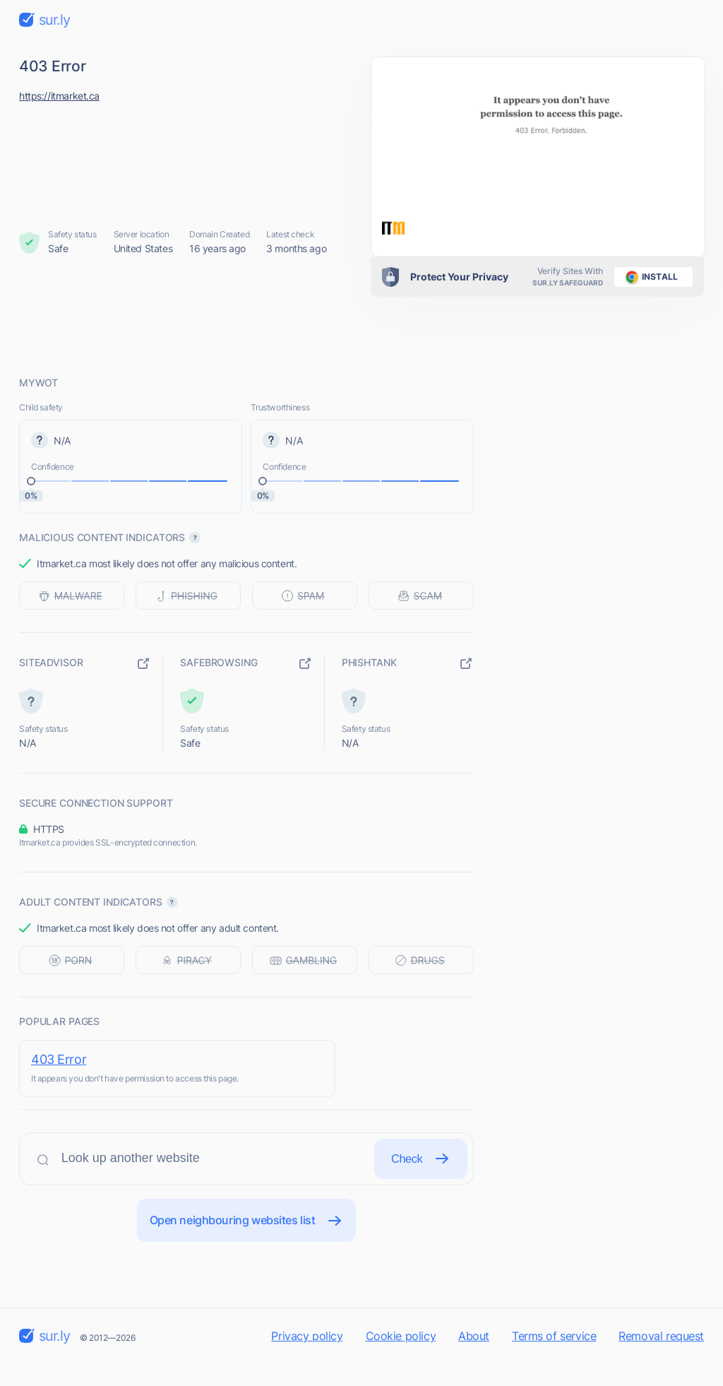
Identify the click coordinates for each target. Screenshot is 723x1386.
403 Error (58, 1059)
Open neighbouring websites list (246, 1244)
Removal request (661, 1361)
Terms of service (554, 1361)
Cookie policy (401, 1361)
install (649, 277)
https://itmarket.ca (59, 96)
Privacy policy (306, 1361)
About (473, 1361)
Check (417, 1175)
